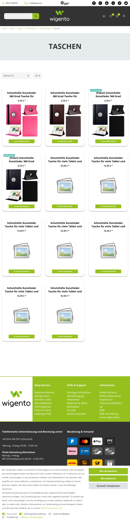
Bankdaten (73, 406)
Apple (19, 28)
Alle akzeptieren (108, 471)
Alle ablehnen (108, 478)
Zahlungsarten (43, 406)
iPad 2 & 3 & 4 (45, 28)
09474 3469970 (12, 3)
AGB (102, 410)
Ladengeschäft (43, 413)
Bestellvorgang (75, 396)
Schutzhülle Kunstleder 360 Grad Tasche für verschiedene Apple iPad (21, 94)
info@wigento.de (35, 3)
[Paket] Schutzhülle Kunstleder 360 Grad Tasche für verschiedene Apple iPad (108, 94)
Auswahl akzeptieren (108, 485)
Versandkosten (43, 403)
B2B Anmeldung (109, 413)
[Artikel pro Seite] (37, 75)
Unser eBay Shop (109, 417)
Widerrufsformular (110, 396)
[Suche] (35, 16)
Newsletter (73, 399)
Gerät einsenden (76, 413)
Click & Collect (43, 410)
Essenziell (12, 513)
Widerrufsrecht (108, 392)
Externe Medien (61, 513)
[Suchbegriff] (18, 16)
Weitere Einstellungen (32, 517)
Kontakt (71, 410)
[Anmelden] (123, 16)
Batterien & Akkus (77, 403)
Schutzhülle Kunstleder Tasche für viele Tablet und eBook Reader (65, 159)
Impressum (106, 399)
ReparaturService (44, 392)
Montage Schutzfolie (79, 392)
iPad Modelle (30, 28)
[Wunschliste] (111, 16)
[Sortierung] (16, 75)
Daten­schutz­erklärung (51, 508)
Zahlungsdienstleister (35, 513)
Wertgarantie (42, 396)
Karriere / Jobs (43, 399)
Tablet (12, 28)
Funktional (12, 517)
